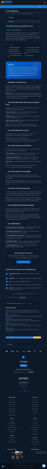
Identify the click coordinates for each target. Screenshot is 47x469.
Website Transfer (35, 402)
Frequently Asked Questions (12, 427)
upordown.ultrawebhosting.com (15, 75)
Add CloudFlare (35, 439)
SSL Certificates (35, 406)
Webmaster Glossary (12, 429)
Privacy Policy (25, 467)
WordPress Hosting (12, 402)
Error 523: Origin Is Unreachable (32, 47)
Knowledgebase (13, 13)
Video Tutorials (12, 431)
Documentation (12, 425)
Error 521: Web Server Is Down (15, 53)
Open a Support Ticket (23, 262)
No (30, 303)
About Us (35, 420)
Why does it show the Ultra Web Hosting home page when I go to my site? (21, 310)
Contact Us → (23, 387)
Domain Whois (12, 439)
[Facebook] (19, 391)
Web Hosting (11, 399)
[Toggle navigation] (44, 2)
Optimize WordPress (35, 441)
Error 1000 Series (29, 55)
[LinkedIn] (28, 391)
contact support (33, 139)
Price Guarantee (35, 429)
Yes (24, 303)
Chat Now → (23, 365)
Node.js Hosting (12, 406)
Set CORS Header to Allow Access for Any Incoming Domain (19, 319)
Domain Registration (35, 404)
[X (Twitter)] (22, 391)
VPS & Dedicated (12, 415)
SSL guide (24, 219)
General (19, 13)
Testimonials (35, 431)
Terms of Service (18, 467)
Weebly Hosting (12, 408)
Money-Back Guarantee (35, 427)
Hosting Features (35, 444)
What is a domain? (10, 328)
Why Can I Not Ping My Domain (13, 314)
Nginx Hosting (12, 404)
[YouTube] (25, 391)
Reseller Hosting (12, 410)
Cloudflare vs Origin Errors (14, 47)
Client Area (12, 420)
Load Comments (22, 297)
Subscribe (31, 371)
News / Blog (35, 423)
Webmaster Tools (12, 437)
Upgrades (35, 412)
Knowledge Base (12, 423)
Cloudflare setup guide (11, 167)
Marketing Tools (35, 408)
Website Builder (35, 399)
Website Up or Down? (12, 441)
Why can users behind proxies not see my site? (16, 323)
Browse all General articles (29, 293)
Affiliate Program (35, 433)
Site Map (30, 467)
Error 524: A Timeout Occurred (32, 49)
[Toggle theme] (4, 466)
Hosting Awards (35, 425)
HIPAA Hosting (12, 412)
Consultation (35, 410)
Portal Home (8, 13)
